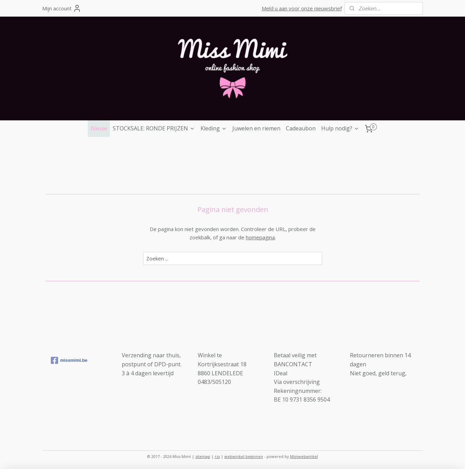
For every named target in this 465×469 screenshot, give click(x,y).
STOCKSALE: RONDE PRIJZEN (154, 128)
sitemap (202, 456)
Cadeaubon (301, 128)
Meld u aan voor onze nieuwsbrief (302, 8)
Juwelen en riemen (256, 128)
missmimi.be (69, 360)
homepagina (260, 237)
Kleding (214, 128)
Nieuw (99, 128)
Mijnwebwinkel (304, 456)
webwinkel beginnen (243, 456)
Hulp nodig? (340, 128)
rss (217, 456)
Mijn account (61, 8)
